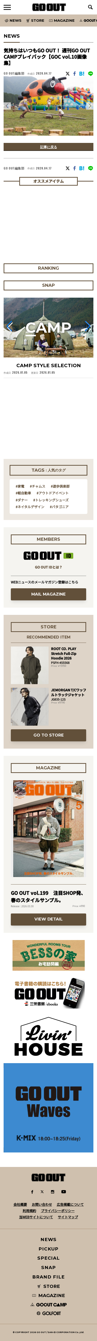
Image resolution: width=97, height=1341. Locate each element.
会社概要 (20, 1204)
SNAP (48, 1267)
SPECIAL (48, 1258)
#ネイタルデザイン (30, 506)
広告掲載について (70, 1204)
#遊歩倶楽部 (60, 486)
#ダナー (22, 500)
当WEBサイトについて (36, 1217)
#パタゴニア (59, 506)
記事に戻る (48, 147)
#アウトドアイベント (53, 493)
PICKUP (48, 1249)
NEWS (48, 1239)
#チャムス (37, 486)
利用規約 (29, 1210)
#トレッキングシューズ (51, 500)
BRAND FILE (48, 1277)
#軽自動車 (23, 493)
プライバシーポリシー (58, 1210)
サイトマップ (68, 1217)
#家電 (20, 486)
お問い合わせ (42, 1204)
